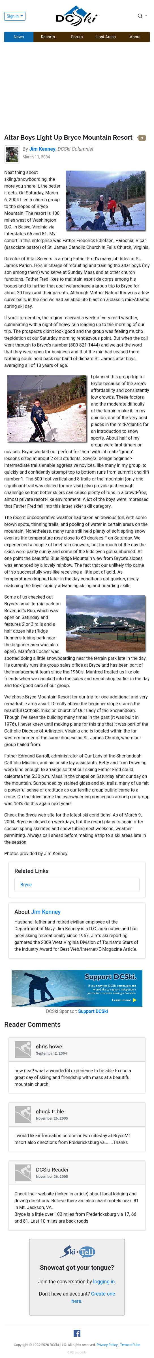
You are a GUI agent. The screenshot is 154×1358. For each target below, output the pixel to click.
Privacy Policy (107, 1345)
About (135, 37)
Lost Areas (106, 37)
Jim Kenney (46, 911)
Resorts (48, 37)
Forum (77, 37)
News (19, 37)
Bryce (26, 884)
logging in (104, 1281)
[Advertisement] (77, 89)
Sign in (13, 16)
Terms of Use (130, 1345)
